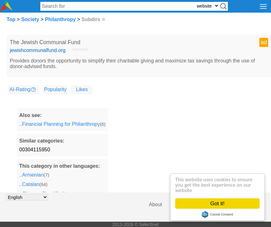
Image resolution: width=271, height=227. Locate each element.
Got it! (217, 204)
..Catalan (29, 184)
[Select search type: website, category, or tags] (207, 6)
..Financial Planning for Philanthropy (59, 124)
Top (11, 19)
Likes (82, 89)
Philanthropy (60, 19)
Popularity (55, 89)
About (155, 204)
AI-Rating (20, 89)
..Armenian (31, 175)
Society (30, 19)
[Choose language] (27, 197)
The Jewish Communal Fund (45, 42)
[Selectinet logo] (6, 9)
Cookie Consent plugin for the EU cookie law (217, 214)
